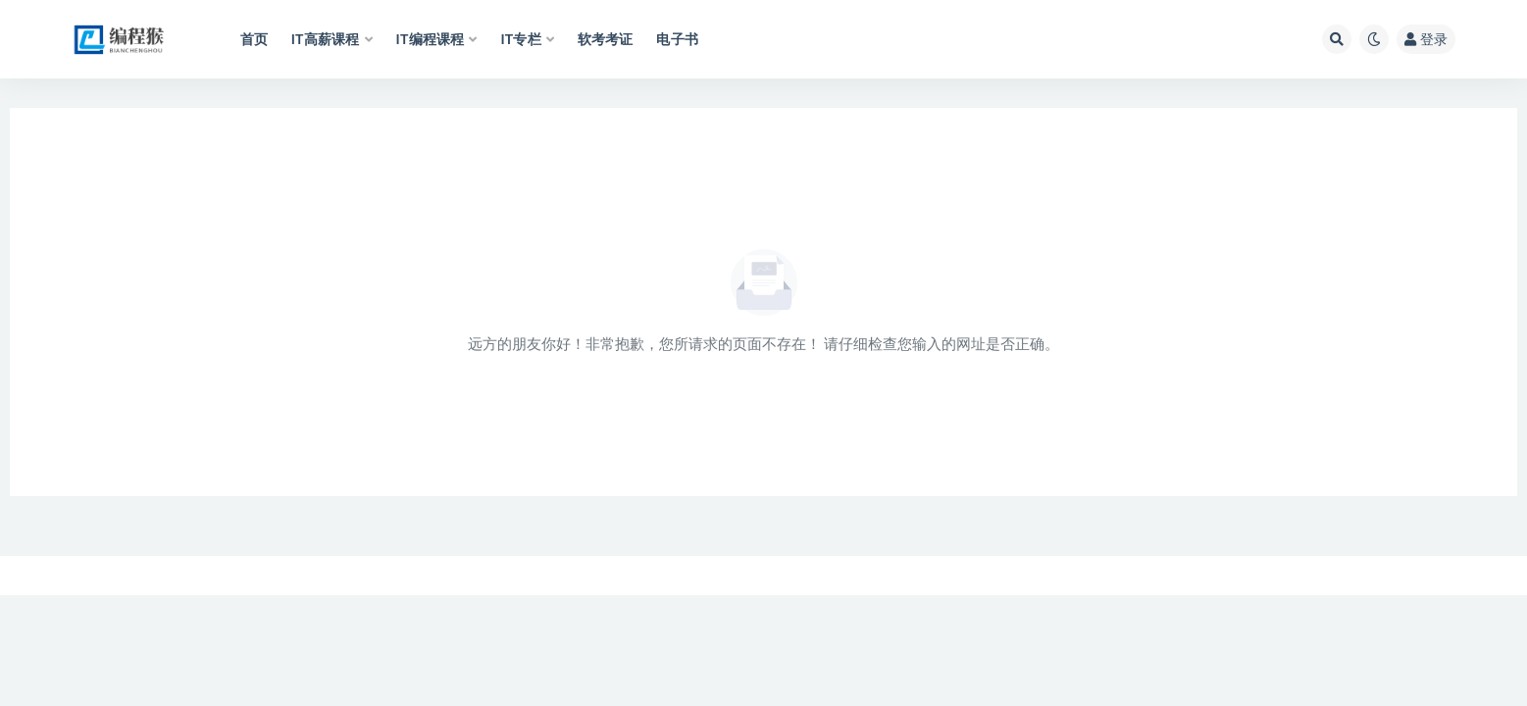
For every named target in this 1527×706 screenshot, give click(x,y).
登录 (1426, 38)
